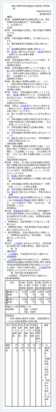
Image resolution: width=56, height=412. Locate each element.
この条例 (17, 243)
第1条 (40, 52)
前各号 (14, 138)
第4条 (26, 108)
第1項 (23, 197)
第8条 (27, 200)
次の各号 (24, 106)
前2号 (14, 52)
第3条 (15, 95)
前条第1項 (18, 211)
